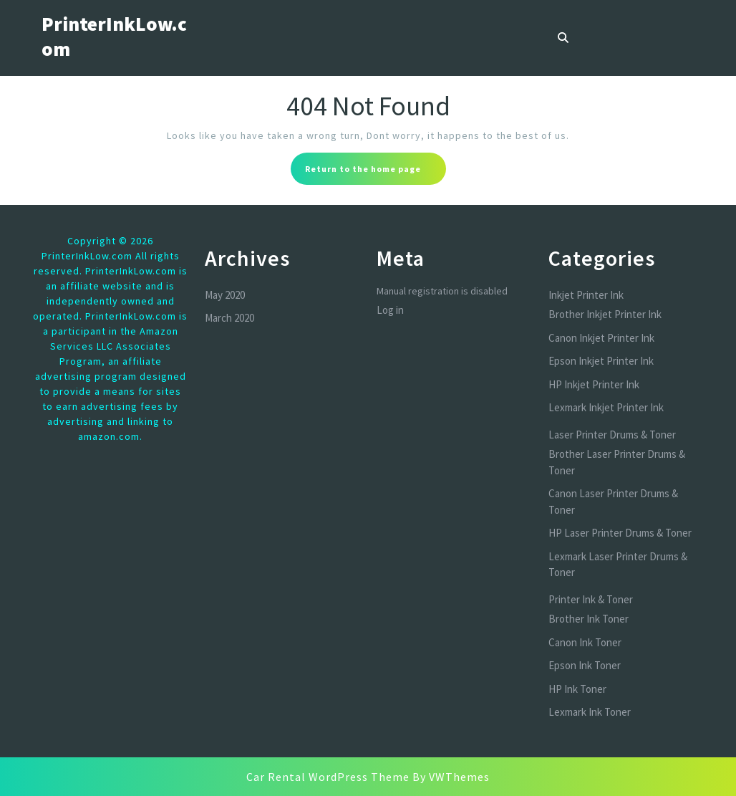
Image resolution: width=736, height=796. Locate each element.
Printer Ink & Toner (590, 599)
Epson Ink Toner (584, 665)
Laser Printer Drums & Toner (612, 434)
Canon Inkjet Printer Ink (601, 338)
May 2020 (225, 295)
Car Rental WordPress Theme (328, 776)
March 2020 (229, 318)
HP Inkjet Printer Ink (593, 384)
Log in (390, 310)
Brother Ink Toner (588, 618)
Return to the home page (375, 172)
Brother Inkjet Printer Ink (605, 314)
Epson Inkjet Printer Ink (601, 361)
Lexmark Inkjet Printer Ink (606, 407)
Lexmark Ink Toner (589, 712)
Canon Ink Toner (584, 642)
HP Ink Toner (577, 689)
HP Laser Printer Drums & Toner (620, 533)
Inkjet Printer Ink (586, 295)
